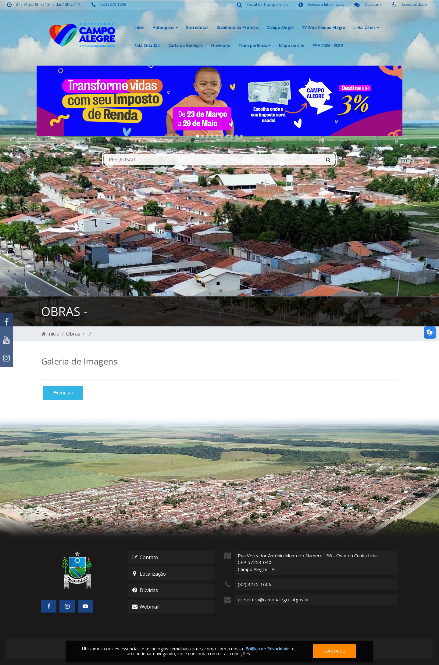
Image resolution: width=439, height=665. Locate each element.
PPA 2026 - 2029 (327, 45)
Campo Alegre (280, 27)
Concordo (334, 651)
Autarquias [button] (165, 27)
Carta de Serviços (185, 45)
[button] (64, 101)
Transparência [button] (255, 45)
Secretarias (197, 27)
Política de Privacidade (267, 649)
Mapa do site (292, 45)
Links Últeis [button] (366, 27)
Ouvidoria (220, 45)
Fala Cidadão (147, 45)
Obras (73, 333)
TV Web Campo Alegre (323, 27)
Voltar (63, 393)
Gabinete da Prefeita (237, 27)
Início (139, 27)
